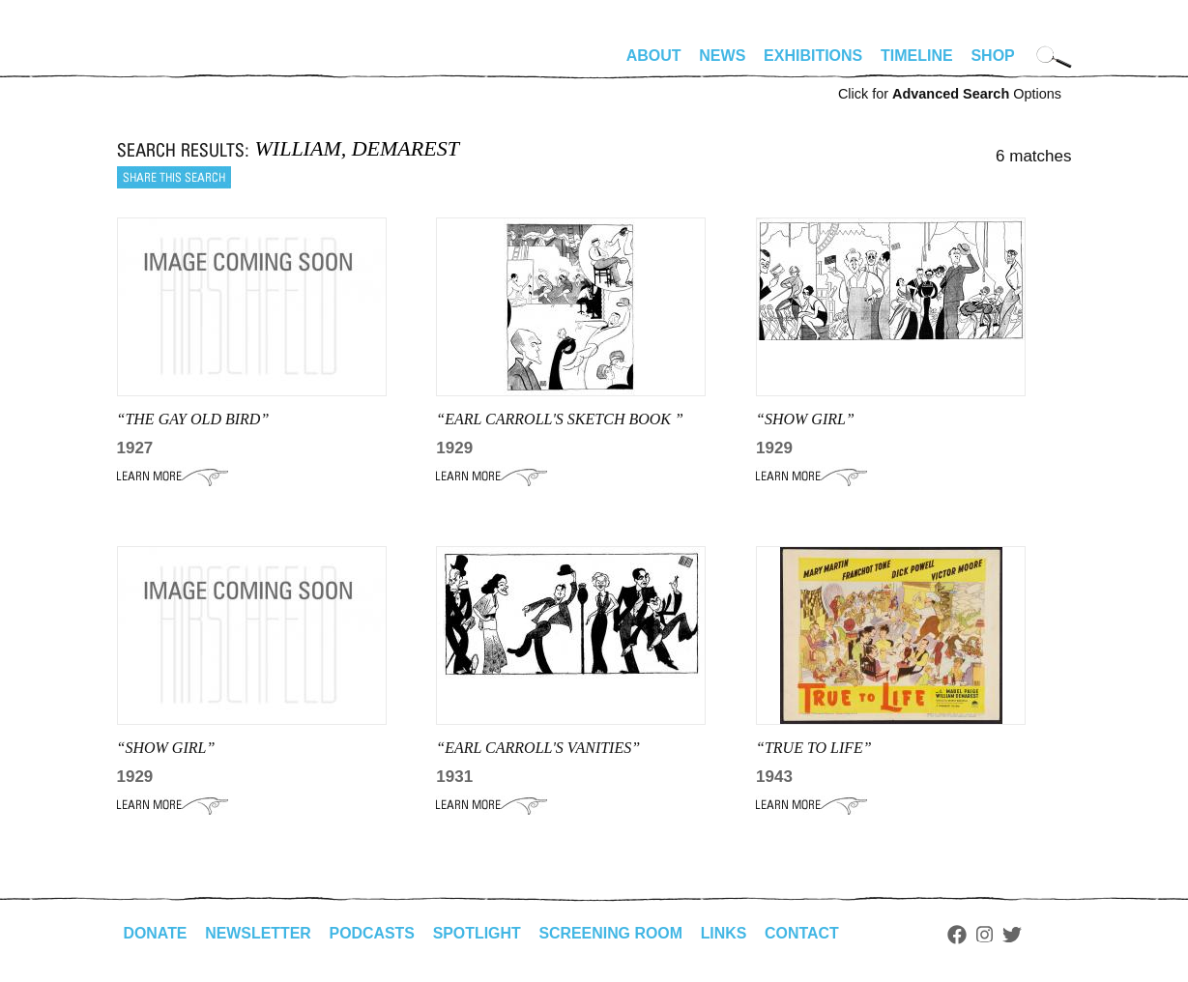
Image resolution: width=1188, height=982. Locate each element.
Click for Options (949, 93)
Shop (992, 55)
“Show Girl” (805, 419)
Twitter (1015, 934)
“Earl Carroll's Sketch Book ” (559, 419)
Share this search (174, 177)
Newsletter (259, 933)
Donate (156, 933)
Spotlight (478, 933)
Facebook (961, 934)
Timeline (917, 55)
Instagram (988, 934)
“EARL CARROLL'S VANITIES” (538, 747)
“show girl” (166, 747)
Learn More (172, 476)
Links (727, 933)
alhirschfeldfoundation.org (175, 63)
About (653, 55)
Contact (805, 933)
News (722, 55)
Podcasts (374, 933)
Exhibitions (813, 55)
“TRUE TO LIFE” (814, 747)
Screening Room (613, 933)
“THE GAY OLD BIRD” (193, 419)
